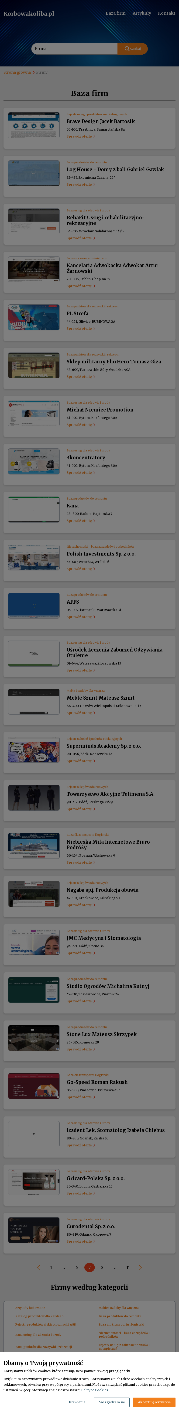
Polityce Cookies (94, 1390)
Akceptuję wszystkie (154, 1402)
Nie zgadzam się (112, 1402)
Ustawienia (76, 1402)
